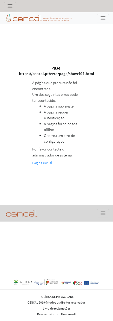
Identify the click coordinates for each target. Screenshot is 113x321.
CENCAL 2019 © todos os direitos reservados (56, 302)
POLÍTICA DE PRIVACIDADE (56, 297)
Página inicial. (42, 162)
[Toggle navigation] (10, 6)
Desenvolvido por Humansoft (56, 314)
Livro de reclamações (56, 308)
